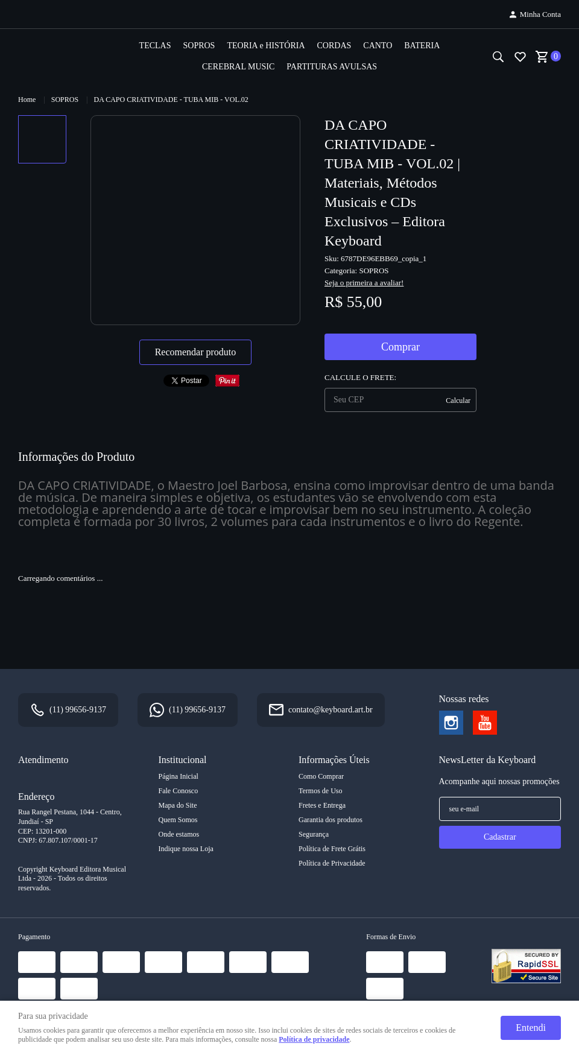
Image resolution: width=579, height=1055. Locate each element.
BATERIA (422, 45)
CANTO (377, 45)
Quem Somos (178, 820)
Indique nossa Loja (186, 848)
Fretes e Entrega (322, 805)
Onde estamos (179, 834)
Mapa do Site (178, 805)
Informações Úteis (334, 760)
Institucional (183, 760)
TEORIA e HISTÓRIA (266, 45)
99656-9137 (77, 709)
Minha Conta (540, 14)
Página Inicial (178, 776)
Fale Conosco (178, 791)
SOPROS (199, 45)
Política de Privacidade (332, 863)
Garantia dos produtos (330, 820)
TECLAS (155, 45)
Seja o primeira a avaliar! (363, 282)
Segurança (314, 834)
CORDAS (334, 45)
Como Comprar (321, 776)
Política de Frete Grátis (332, 848)
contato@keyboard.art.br (330, 709)
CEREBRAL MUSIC (238, 66)
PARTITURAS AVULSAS (331, 66)
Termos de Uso (320, 791)
